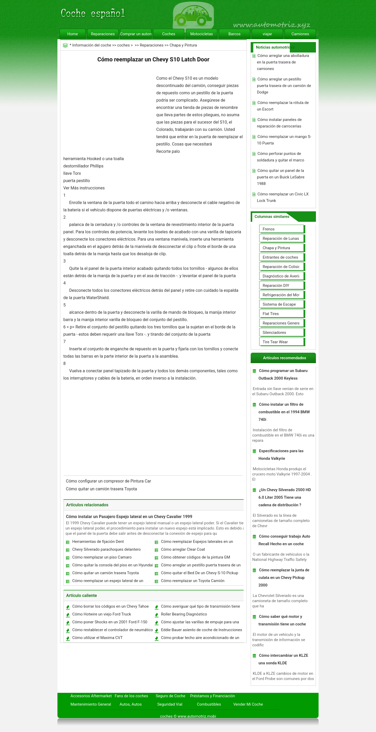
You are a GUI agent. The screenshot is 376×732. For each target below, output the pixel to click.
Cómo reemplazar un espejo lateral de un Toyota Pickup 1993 (107, 581)
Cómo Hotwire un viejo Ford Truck (101, 614)
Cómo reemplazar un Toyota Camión (193, 580)
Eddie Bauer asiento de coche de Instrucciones (201, 630)
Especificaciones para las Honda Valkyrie (280, 455)
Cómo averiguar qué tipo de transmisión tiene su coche (200, 607)
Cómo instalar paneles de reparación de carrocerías (279, 123)
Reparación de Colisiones (285, 266)
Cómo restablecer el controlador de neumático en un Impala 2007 (112, 631)
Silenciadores (274, 332)
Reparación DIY (276, 285)
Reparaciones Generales (284, 323)
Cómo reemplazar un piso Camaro (102, 557)
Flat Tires (271, 313)
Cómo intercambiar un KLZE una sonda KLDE (283, 659)
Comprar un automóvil (135, 34)
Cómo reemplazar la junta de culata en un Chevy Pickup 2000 (283, 578)
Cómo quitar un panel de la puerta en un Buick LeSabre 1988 (280, 177)
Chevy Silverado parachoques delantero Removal (106, 550)
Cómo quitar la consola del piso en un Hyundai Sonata (112, 566)
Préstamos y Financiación (212, 696)
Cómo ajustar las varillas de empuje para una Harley (200, 623)
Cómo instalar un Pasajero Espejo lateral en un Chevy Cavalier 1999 (129, 516)
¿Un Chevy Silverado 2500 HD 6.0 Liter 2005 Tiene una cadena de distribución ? (284, 497)
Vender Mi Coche (248, 704)
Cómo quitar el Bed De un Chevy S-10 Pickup (199, 573)
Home (72, 34)
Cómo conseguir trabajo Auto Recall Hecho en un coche (284, 540)
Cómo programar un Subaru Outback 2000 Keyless (283, 374)
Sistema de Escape (279, 304)
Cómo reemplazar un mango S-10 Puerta (284, 140)
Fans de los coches (131, 696)
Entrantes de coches (280, 257)
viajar (267, 34)
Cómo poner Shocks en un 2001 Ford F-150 (110, 622)
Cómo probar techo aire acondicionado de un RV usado (200, 638)
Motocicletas (201, 34)
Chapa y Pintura (183, 45)
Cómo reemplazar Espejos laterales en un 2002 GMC (197, 542)
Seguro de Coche (170, 696)
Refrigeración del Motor (283, 295)
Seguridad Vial (169, 704)
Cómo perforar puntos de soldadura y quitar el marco (280, 156)
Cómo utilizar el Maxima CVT (97, 637)
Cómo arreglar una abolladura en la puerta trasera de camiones (283, 62)
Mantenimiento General (90, 704)
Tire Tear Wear (275, 342)
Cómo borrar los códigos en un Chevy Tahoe (110, 606)
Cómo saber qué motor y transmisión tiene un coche (282, 620)
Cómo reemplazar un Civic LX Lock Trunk (283, 197)
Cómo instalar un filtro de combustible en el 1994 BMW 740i (284, 412)
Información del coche (91, 45)
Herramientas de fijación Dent (98, 541)
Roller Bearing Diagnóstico (184, 614)
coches (123, 45)
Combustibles (209, 704)
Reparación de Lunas (281, 238)
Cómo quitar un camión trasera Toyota (102, 488)
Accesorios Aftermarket (91, 696)
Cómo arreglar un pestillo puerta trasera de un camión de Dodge (201, 566)
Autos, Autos (131, 704)
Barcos (234, 34)
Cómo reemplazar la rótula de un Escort (283, 106)
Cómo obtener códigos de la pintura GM (195, 557)
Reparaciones (103, 34)
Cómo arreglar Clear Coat (183, 549)
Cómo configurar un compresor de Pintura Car (109, 481)
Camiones (300, 34)
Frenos (269, 229)
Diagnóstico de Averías (283, 276)
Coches (168, 34)
